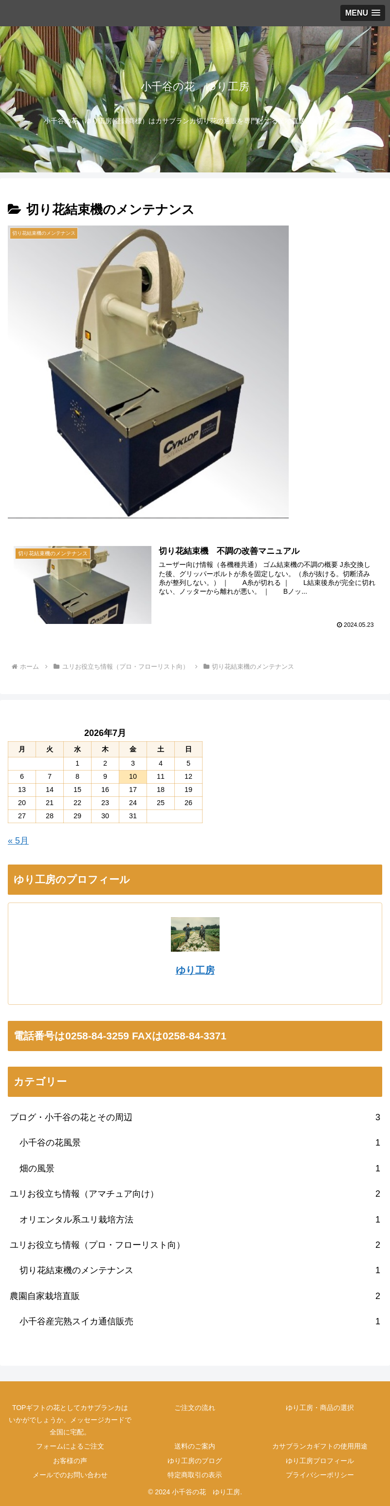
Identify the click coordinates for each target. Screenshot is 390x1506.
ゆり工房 (195, 970)
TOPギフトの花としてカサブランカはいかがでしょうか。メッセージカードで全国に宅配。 (70, 1420)
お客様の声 (70, 1461)
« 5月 (18, 841)
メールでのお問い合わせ (70, 1475)
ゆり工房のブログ (194, 1461)
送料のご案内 (194, 1446)
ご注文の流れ (194, 1408)
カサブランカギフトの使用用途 (320, 1446)
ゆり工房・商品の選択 (320, 1408)
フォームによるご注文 (70, 1446)
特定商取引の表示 (194, 1475)
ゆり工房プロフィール (320, 1461)
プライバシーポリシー (320, 1475)
